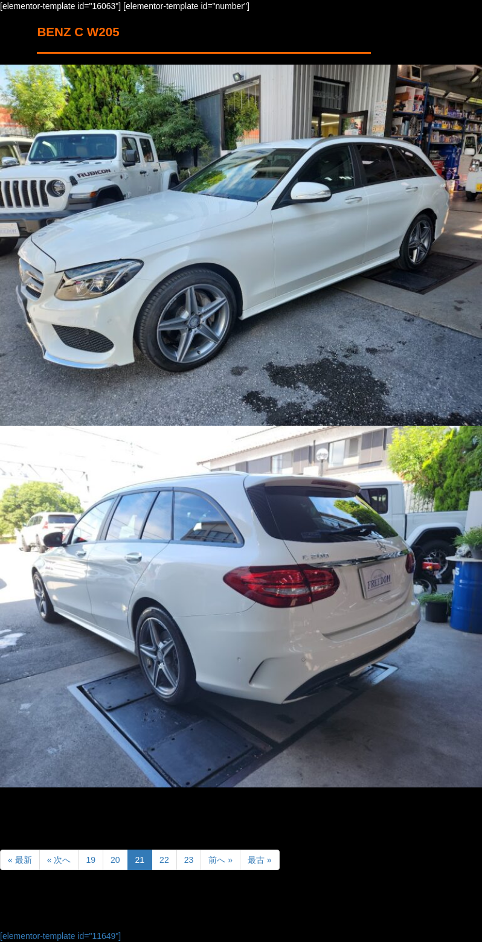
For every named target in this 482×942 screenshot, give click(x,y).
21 (140, 860)
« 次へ (59, 860)
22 (164, 860)
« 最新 (20, 860)
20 (115, 860)
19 (90, 860)
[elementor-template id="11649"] (60, 936)
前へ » (220, 860)
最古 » (260, 860)
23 (189, 860)
